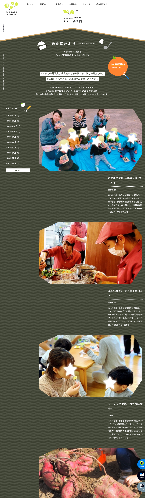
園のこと (10, 7)
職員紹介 (43, 7)
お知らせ (114, 7)
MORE (18, 158)
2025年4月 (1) (13, 152)
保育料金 (83, 441)
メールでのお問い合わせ (127, 477)
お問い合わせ (125, 434)
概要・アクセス (27, 441)
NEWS (104, 438)
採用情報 (105, 441)
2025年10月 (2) (13, 127)
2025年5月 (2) (13, 148)
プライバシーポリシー (129, 438)
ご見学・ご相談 (114, 392)
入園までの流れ (86, 444)
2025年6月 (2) (13, 144)
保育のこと (26, 7)
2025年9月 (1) (13, 131)
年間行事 (48, 444)
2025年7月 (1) (13, 140)
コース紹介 (84, 438)
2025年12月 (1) (13, 123)
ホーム (8, 434)
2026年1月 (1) (13, 119)
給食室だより (131, 7)
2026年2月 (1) (13, 115)
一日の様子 (49, 441)
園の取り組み (50, 438)
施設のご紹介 (27, 444)
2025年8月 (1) (13, 135)
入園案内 (98, 7)
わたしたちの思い (28, 438)
